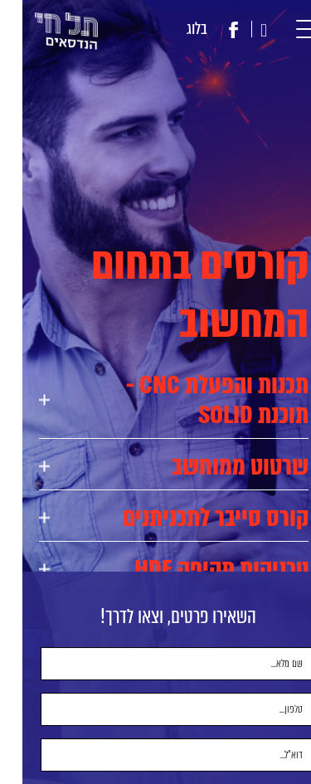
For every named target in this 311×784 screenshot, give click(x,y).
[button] (288, 29)
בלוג (174, 29)
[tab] (151, 400)
